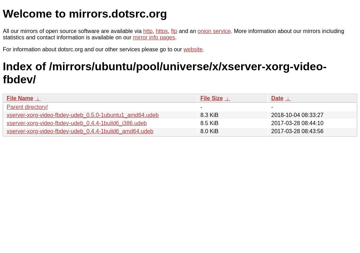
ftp (174, 31)
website (193, 49)
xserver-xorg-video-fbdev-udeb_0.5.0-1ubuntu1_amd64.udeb (83, 115)
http (148, 31)
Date (277, 98)
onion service (214, 31)
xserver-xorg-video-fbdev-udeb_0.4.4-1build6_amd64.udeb (80, 131)
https (162, 31)
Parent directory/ (27, 107)
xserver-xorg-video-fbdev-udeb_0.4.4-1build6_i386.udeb (77, 123)
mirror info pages (154, 37)
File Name (20, 98)
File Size (211, 98)
